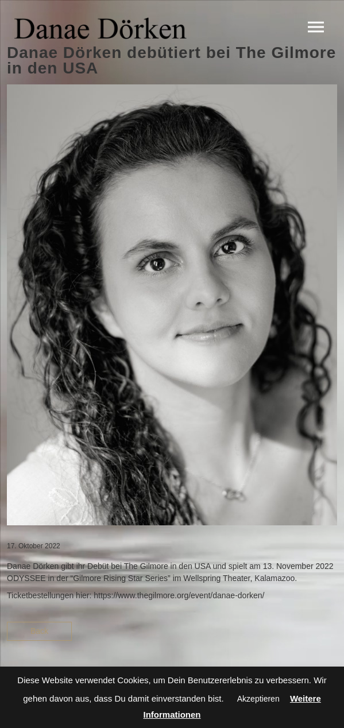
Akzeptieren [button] (258, 698)
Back (39, 631)
